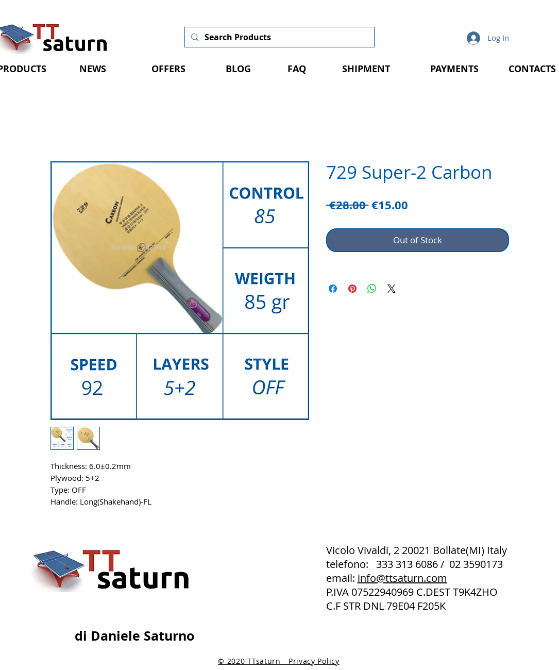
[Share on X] (391, 288)
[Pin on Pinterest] (352, 288)
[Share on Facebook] (333, 288)
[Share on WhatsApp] (372, 288)
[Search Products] (278, 37)
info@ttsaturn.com (402, 578)
